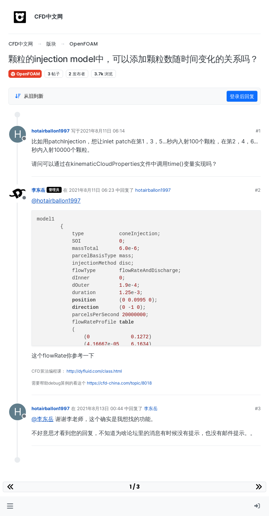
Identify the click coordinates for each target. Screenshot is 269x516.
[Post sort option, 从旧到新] (29, 96)
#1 (258, 131)
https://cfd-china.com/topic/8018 (119, 383)
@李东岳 (43, 418)
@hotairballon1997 (56, 200)
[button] (10, 506)
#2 (258, 190)
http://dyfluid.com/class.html (94, 371)
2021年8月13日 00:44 (100, 408)
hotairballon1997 (51, 131)
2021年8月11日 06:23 (91, 190)
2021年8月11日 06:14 (102, 131)
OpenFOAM (25, 73)
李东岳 (38, 190)
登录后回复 (242, 96)
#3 (258, 408)
